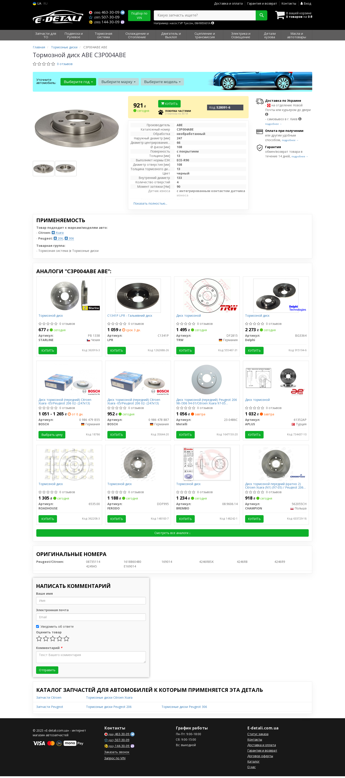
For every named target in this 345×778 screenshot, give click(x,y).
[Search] (260, 15)
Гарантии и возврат (262, 752)
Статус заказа (257, 736)
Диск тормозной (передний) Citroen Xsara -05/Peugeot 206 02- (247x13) (65, 402)
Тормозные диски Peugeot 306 (184, 708)
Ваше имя (44, 595)
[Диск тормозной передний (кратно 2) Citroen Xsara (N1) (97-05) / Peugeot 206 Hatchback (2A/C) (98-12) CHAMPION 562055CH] (276, 465)
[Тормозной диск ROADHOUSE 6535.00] (69, 465)
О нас (251, 769)
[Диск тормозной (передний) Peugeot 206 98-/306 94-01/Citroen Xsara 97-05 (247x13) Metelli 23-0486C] (207, 380)
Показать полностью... (150, 203)
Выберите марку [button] (118, 81)
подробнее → (273, 123)
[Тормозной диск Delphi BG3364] (276, 295)
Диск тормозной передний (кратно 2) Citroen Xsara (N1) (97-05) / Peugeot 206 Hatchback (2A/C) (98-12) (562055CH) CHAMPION (274, 487)
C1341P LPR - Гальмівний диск (130, 316)
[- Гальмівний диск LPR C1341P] (138, 295)
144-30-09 (104, 21)
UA (37, 3)
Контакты (288, 3)
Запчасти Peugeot (49, 708)
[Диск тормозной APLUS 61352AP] (275, 378)
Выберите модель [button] (161, 81)
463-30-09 (104, 12)
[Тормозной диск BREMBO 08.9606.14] (207, 465)
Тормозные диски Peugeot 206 (109, 708)
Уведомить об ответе (55, 628)
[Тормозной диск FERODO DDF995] (138, 465)
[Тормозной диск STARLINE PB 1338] (69, 295)
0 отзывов (65, 64)
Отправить (47, 672)
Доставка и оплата (228, 3)
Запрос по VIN (114, 760)
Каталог (253, 763)
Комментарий (49, 649)
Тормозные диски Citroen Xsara (109, 699)
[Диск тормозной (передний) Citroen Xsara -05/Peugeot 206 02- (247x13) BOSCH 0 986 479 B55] (69, 380)
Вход (306, 3)
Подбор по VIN (139, 15)
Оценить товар (49, 634)
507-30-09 (104, 16)
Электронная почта (52, 612)
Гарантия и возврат (262, 3)
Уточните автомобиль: (46, 81)
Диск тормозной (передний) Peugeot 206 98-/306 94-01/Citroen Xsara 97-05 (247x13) (206, 402)
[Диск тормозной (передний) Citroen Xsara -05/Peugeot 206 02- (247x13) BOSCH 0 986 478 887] (138, 380)
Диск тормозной (188, 316)
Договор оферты (260, 758)
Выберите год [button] (78, 81)
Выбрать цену (52, 435)
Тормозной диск (51, 316)
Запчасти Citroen (48, 699)
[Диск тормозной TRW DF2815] (207, 295)
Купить (169, 104)
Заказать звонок (116, 754)
